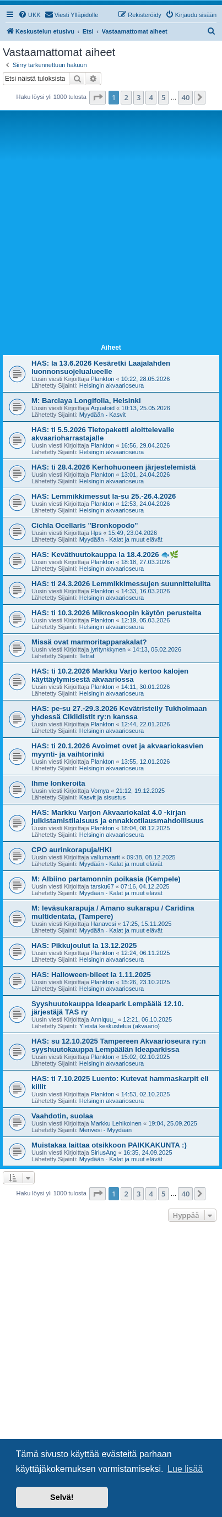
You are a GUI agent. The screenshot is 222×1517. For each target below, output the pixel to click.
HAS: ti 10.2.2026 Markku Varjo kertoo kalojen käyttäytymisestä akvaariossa (109, 675)
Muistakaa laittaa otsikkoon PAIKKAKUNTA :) (109, 1145)
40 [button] (185, 97)
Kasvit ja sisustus (102, 797)
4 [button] (151, 97)
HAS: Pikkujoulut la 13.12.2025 (84, 945)
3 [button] (138, 97)
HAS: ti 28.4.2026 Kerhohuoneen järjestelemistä (113, 467)
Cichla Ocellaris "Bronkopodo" (84, 525)
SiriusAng (104, 1152)
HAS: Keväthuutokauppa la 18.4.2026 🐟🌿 (104, 554)
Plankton (103, 379)
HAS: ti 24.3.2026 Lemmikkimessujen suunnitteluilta (120, 584)
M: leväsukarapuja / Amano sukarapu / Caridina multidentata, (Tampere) (112, 912)
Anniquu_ (104, 1019)
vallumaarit (105, 857)
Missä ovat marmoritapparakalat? (89, 642)
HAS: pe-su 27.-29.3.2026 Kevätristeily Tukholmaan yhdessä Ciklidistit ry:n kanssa (119, 712)
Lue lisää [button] (185, 1469)
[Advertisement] (111, 229)
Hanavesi (103, 923)
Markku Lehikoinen (116, 1123)
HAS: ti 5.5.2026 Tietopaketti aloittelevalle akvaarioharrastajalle (102, 434)
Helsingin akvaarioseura (111, 385)
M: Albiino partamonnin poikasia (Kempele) (106, 879)
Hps (96, 532)
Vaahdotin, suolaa (62, 1116)
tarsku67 (102, 886)
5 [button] (163, 97)
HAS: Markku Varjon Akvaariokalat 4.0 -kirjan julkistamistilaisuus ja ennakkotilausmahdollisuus (117, 816)
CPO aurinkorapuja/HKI (71, 850)
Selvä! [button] (61, 1497)
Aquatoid (103, 408)
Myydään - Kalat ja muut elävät (121, 539)
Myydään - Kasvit (102, 414)
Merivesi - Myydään (105, 1130)
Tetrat (87, 656)
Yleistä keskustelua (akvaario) (119, 1026)
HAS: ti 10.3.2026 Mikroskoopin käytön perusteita (116, 613)
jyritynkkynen (108, 649)
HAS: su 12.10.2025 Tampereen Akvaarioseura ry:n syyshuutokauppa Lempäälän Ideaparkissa (118, 1045)
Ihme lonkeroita (58, 783)
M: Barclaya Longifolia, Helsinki (86, 400)
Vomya (100, 790)
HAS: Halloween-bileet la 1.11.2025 (91, 974)
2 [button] (126, 97)
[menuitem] (29, 14)
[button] (97, 97)
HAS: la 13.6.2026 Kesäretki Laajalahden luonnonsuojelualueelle (100, 367)
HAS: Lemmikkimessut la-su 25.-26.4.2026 (103, 496)
